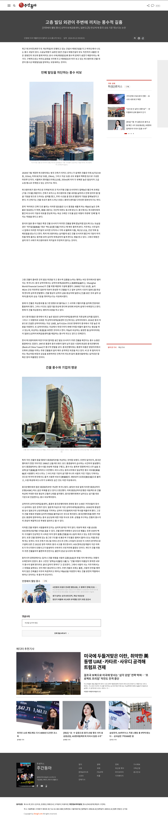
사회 (80, 768)
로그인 (158, 6)
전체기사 (82, 780)
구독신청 (136, 768)
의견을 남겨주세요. (31, 623)
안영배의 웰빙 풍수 (31, 581)
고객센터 (58, 804)
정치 (80, 764)
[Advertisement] (56, 260)
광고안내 (136, 772)
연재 (117, 764)
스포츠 (81, 776)
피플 (98, 776)
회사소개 (27, 804)
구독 (45, 581)
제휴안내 (50, 804)
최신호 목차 (119, 768)
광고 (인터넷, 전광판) (38, 804)
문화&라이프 (83, 772)
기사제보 (136, 764)
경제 (98, 764)
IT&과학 (100, 772)
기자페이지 (119, 776)
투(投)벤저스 (115, 86)
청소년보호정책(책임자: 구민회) (94, 804)
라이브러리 (119, 772)
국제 (98, 768)
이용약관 (65, 804)
